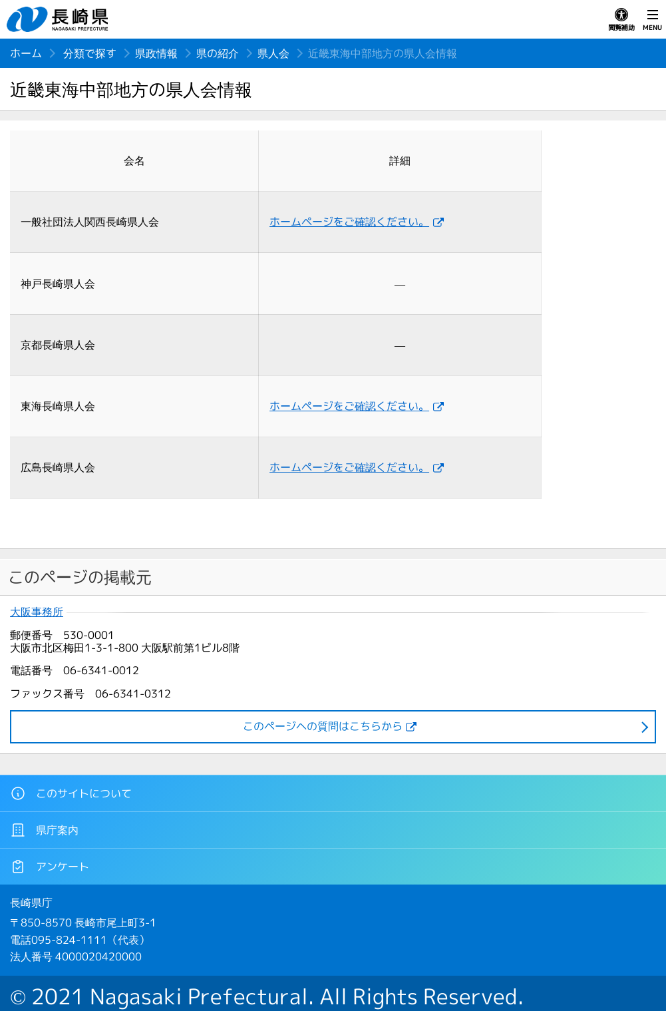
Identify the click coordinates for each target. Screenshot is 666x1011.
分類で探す (89, 53)
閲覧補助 (621, 20)
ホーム (26, 53)
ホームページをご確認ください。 (349, 221)
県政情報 (156, 53)
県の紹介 (217, 53)
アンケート (49, 867)
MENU (652, 20)
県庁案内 (44, 830)
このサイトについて (71, 793)
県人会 (273, 53)
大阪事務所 (36, 612)
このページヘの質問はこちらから (323, 726)
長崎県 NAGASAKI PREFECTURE (59, 19)
